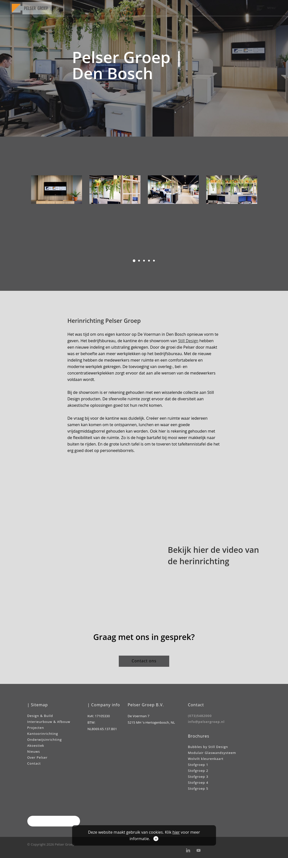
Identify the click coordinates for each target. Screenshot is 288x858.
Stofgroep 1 (198, 764)
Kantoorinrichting (42, 733)
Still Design (188, 340)
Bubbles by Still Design (208, 747)
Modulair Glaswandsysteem (212, 752)
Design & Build (40, 715)
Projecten (35, 727)
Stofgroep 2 (198, 770)
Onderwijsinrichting (44, 739)
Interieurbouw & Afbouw (48, 721)
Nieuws (33, 751)
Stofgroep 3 (198, 776)
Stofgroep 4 (198, 782)
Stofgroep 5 (198, 788)
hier (176, 832)
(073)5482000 (200, 715)
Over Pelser (37, 757)
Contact (34, 763)
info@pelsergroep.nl (206, 721)
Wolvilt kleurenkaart (205, 758)
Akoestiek (35, 745)
